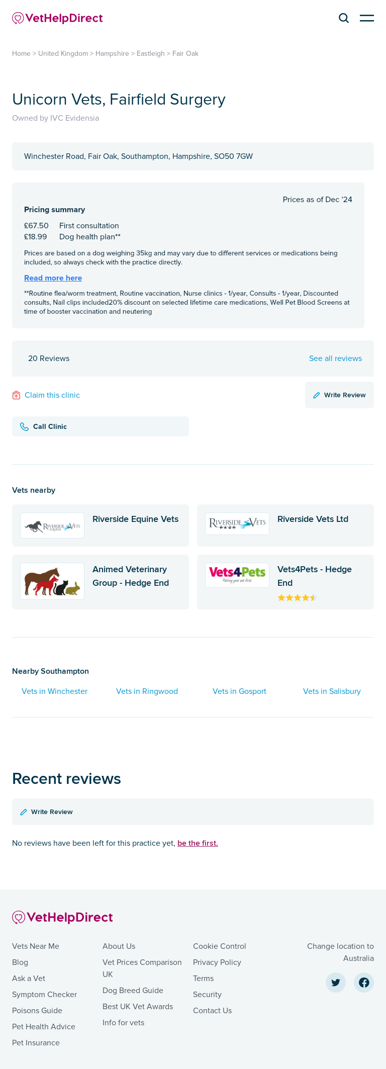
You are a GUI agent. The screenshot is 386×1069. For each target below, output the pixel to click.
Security (207, 995)
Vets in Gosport (239, 691)
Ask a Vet (28, 978)
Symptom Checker (44, 995)
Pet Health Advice (43, 1027)
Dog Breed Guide (133, 991)
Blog (20, 962)
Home (21, 53)
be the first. (197, 843)
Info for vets (123, 1023)
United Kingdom (63, 53)
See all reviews (335, 358)
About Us (119, 946)
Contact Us (212, 1011)
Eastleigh (151, 53)
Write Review (339, 395)
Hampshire (112, 53)
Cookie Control (219, 946)
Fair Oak (185, 53)
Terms (203, 978)
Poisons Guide (37, 1011)
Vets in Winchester (54, 691)
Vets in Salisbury (332, 691)
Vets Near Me (35, 946)
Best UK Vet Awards (138, 1007)
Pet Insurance (36, 1043)
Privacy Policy (217, 962)
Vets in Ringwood (147, 691)
